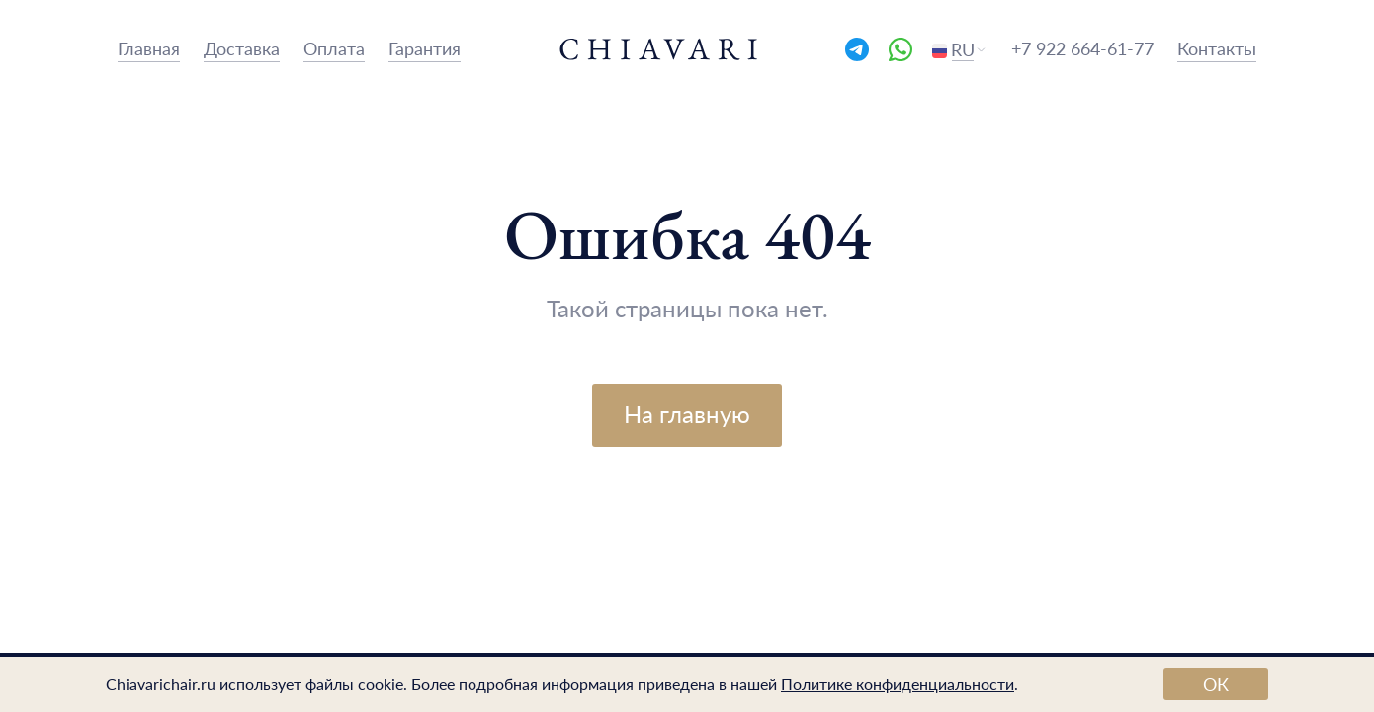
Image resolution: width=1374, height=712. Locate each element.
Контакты (1216, 48)
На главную (687, 413)
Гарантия (424, 48)
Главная (149, 48)
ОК (1216, 683)
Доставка (242, 48)
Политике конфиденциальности (897, 683)
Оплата (334, 48)
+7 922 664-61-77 (1082, 48)
